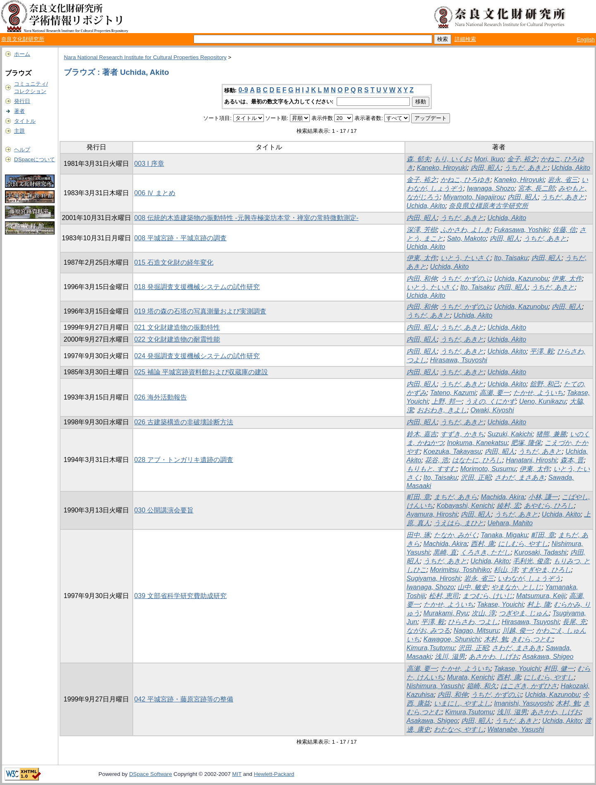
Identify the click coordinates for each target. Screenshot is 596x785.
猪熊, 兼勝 (551, 434)
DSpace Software (150, 774)
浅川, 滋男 (450, 656)
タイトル (25, 121)
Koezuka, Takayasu (452, 451)
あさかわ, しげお (494, 656)
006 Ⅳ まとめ (155, 192)
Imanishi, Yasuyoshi (523, 703)
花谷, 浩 (436, 460)
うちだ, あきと (526, 167)
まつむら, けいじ (487, 595)
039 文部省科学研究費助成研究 (180, 595)
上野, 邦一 (446, 401)
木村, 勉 (495, 639)
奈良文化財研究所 (22, 39)
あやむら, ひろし (549, 505)
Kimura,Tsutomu (431, 647)
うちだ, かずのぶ (465, 278)
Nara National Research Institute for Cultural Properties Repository (145, 57)
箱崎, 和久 (482, 685)
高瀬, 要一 (494, 392)
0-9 (243, 89)
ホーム (22, 54)
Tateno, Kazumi (453, 392)
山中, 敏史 (472, 587)
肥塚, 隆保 (526, 442)
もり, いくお (452, 159)
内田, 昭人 (486, 167)
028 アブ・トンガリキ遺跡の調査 (183, 459)
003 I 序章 (149, 163)
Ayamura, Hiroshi (432, 514)
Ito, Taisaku (510, 257)
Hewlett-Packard (274, 774)
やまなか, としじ (516, 587)
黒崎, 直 (445, 552)
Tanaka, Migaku (504, 534)
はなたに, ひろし (477, 460)
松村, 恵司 (444, 595)
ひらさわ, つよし (473, 621)
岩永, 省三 (563, 179)
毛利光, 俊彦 (531, 561)
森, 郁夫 (418, 159)
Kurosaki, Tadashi (540, 552)
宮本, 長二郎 (536, 188)
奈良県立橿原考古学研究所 (488, 205)
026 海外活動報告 (160, 397)
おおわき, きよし (442, 410)
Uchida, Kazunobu (521, 278)
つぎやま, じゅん (524, 613)
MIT (237, 774)
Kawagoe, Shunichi (452, 639)
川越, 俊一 (517, 630)
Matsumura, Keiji (540, 595)
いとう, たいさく (465, 257)
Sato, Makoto (466, 238)
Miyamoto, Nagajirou (473, 197)
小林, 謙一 (543, 496)
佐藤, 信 (564, 229)
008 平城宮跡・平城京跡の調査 (180, 238)
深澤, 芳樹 (422, 229)
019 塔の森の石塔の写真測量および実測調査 (200, 311)
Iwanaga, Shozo (491, 188)
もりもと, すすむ (432, 468)
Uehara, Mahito (509, 523)
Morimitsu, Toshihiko (460, 569)
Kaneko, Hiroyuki (442, 167)
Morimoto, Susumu (488, 468)
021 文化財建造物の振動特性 (177, 327)
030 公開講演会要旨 (164, 510)
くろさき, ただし (485, 552)
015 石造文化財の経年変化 (173, 262)
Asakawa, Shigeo (548, 656)
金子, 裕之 (522, 159)
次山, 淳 (483, 613)
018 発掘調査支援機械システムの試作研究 (197, 286)
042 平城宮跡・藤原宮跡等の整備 (183, 699)
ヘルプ (22, 149)
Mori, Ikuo (488, 159)
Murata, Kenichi (470, 677)
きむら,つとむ (531, 639)
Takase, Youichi (500, 604)
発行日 (22, 101)
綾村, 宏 (508, 505)
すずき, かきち (462, 434)
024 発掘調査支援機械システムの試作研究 (197, 355)
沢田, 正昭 (476, 477)
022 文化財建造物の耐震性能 (177, 339)
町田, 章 (418, 496)
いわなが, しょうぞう (529, 578)
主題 (19, 131)
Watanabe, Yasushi (515, 729)
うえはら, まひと (459, 523)
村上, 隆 (539, 604)
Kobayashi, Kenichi (465, 505)
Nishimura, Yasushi (435, 685)
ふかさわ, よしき (465, 229)
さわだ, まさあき (520, 477)
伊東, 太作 (422, 257)
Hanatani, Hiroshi (531, 460)
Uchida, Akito (570, 167)
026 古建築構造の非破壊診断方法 (183, 422)
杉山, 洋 (505, 569)
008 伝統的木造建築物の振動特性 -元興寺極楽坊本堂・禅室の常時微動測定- (246, 217)
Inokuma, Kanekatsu (477, 442)
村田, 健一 (559, 668)
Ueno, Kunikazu (542, 401)
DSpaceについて (34, 159)
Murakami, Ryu (446, 613)
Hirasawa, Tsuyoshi (458, 360)
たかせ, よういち (538, 392)
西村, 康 (482, 543)
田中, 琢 (418, 534)
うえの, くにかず (490, 401)
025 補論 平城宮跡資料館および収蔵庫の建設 (201, 372)
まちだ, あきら (455, 496)
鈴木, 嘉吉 (422, 434)
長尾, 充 (574, 621)
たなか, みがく (455, 534)
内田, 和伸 (422, 278)
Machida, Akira (502, 496)
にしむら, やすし (523, 543)
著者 (19, 111)
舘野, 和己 (545, 384)
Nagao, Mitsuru (476, 630)
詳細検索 (465, 39)
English (586, 39)
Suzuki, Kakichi (509, 434)
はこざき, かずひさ (528, 685)
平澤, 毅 (541, 351)
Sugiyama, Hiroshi (433, 578)
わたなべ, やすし (459, 729)
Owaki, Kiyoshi (492, 410)
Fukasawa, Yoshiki (521, 229)
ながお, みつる (428, 630)
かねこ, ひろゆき (465, 179)
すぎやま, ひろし (546, 569)
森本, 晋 (572, 460)
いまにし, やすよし (462, 703)
